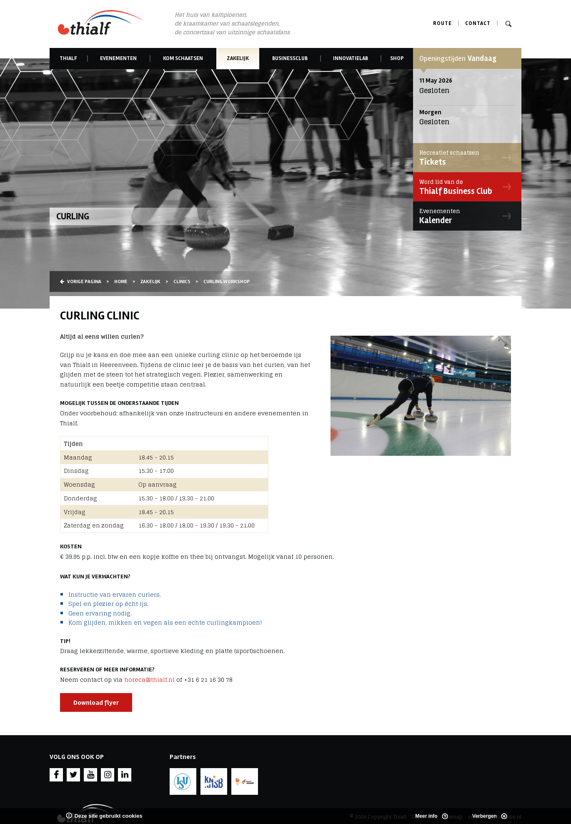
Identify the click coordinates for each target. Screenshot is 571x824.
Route (442, 23)
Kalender (465, 216)
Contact (478, 23)
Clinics (181, 282)
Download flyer (96, 702)
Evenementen (118, 58)
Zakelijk (238, 58)
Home (121, 282)
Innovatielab (350, 58)
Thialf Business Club (465, 186)
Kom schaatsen (183, 58)
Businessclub (290, 58)
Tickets (465, 157)
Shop (397, 58)
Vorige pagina (80, 282)
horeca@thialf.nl (149, 679)
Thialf (68, 58)
